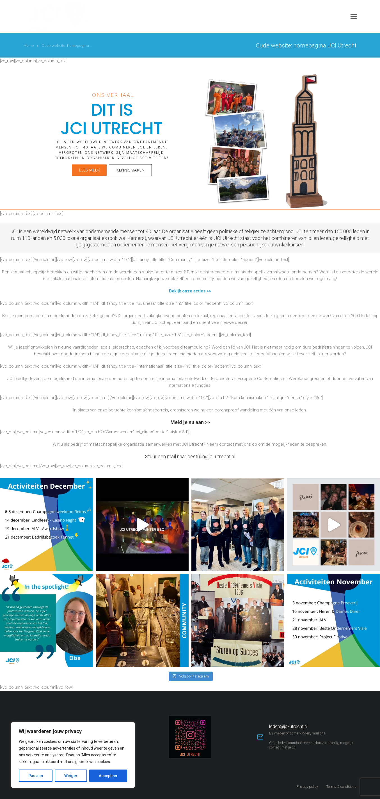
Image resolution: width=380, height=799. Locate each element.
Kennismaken (130, 170)
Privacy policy (307, 786)
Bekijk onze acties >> (190, 291)
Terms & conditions (341, 786)
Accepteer (108, 775)
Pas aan (35, 775)
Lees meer (89, 170)
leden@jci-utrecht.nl (288, 726)
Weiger (70, 775)
